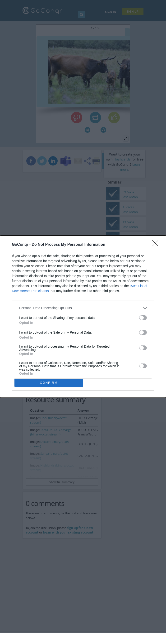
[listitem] (83, 308)
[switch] (143, 317)
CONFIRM (49, 382)
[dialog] (83, 317)
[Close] (156, 244)
